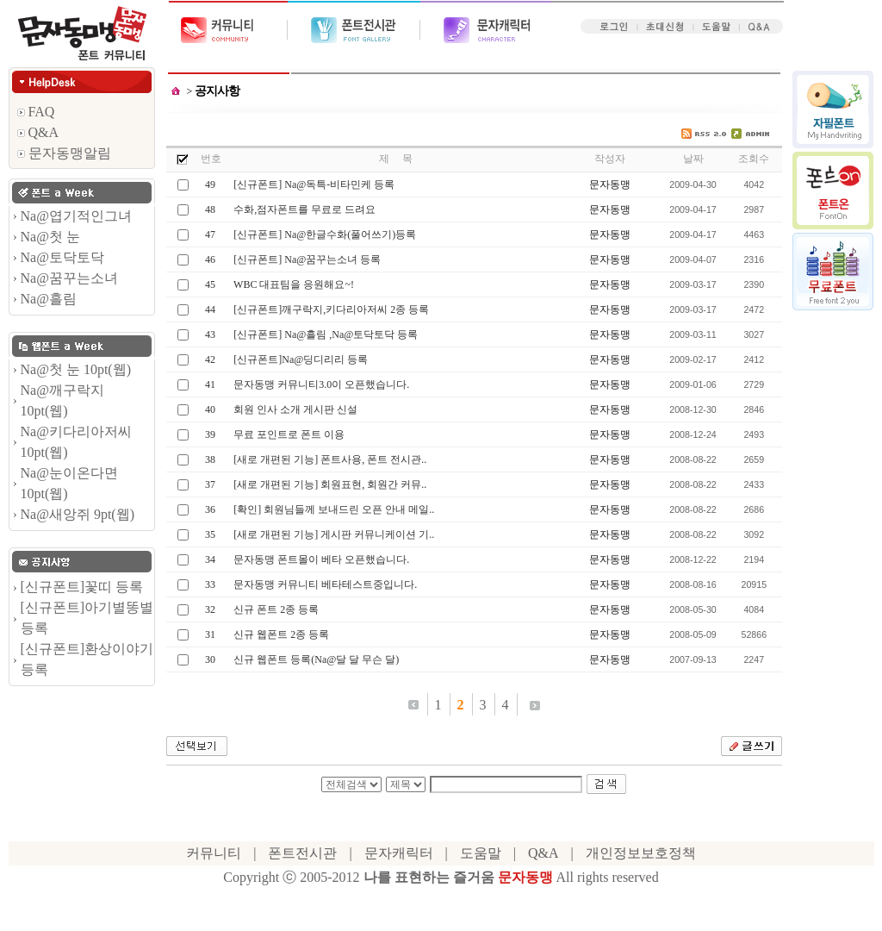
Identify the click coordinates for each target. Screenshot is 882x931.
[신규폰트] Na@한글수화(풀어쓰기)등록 (324, 234)
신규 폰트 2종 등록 (276, 609)
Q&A (38, 132)
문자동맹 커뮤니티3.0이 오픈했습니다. (321, 384)
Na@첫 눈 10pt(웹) (76, 369)
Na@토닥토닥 (62, 257)
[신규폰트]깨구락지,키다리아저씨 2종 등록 (331, 309)
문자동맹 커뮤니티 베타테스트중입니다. (325, 584)
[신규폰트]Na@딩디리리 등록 (300, 359)
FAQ (36, 111)
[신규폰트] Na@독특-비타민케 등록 (313, 184)
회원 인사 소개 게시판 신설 (295, 409)
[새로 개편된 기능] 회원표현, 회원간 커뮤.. (329, 484)
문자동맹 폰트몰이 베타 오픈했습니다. (321, 559)
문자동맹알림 (64, 153)
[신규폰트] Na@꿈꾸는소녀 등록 (307, 259)
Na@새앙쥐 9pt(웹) (78, 514)
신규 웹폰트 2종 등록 (281, 634)
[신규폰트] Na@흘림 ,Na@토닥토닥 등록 (325, 334)
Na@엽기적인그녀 (76, 216)
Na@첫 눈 (50, 236)
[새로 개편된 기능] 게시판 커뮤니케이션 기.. (333, 534)
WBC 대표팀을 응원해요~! (293, 284)
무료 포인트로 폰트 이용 (289, 434)
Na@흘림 (49, 298)
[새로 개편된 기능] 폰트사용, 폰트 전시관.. (329, 459)
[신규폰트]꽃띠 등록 (82, 586)
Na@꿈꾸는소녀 (69, 278)
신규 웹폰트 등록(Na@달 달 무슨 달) (316, 659)
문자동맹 (609, 184)
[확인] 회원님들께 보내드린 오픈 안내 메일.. (333, 509)
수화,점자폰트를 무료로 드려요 (304, 209)
